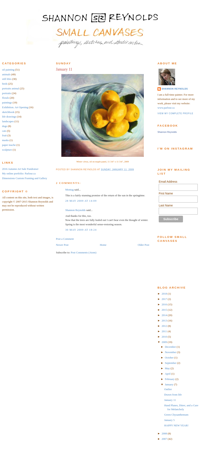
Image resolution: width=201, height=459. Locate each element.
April (168, 373)
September (171, 362)
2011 (165, 331)
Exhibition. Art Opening (15, 107)
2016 (165, 304)
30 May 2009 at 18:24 (81, 229)
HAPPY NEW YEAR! (176, 425)
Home (103, 244)
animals (6, 74)
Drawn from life (173, 394)
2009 (165, 342)
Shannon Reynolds (75, 210)
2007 (165, 438)
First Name (166, 193)
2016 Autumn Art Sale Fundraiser (20, 168)
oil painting (8, 69)
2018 (165, 293)
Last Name (166, 205)
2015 (165, 309)
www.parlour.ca (165, 107)
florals (5, 97)
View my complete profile (175, 113)
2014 (165, 315)
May (168, 368)
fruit (4, 135)
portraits (6, 93)
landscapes (8, 121)
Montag (69, 189)
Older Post (143, 244)
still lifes (6, 78)
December (171, 346)
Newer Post (62, 244)
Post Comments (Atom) (84, 252)
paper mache (9, 144)
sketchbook (8, 112)
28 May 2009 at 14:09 (81, 200)
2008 (165, 433)
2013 (165, 320)
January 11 (64, 69)
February (170, 379)
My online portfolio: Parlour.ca (19, 173)
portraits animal (10, 88)
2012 (165, 325)
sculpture (7, 149)
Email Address (168, 181)
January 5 (169, 420)
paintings (7, 102)
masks (5, 140)
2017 (165, 299)
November (171, 352)
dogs (4, 126)
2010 (165, 336)
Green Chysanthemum (176, 414)
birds (4, 83)
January (169, 384)
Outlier (168, 389)
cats (4, 130)
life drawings (9, 116)
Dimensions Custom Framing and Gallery (24, 178)
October (169, 357)
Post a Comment (65, 238)
